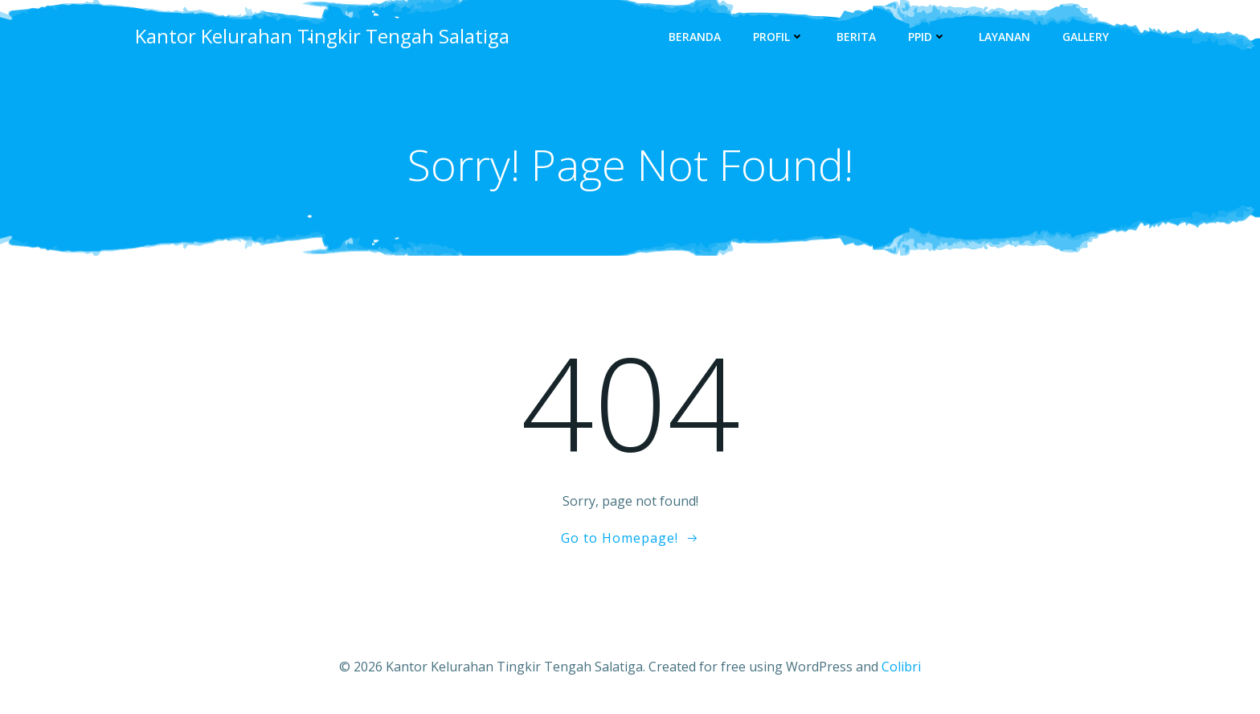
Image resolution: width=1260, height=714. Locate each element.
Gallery (1085, 36)
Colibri (901, 666)
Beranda (695, 36)
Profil (778, 36)
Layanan (1004, 36)
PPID (927, 36)
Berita (856, 36)
